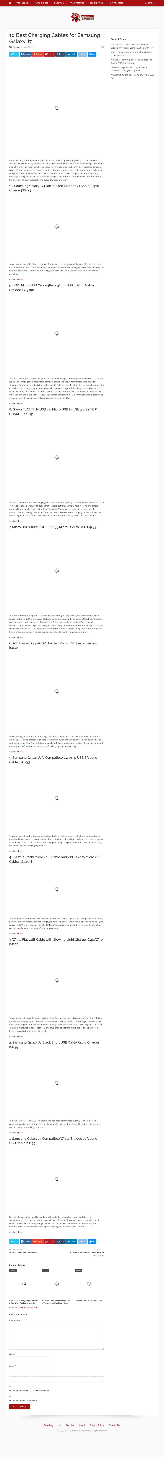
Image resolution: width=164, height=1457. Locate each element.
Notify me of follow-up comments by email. (29, 1390)
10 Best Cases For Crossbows (23, 1252)
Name (13, 1354)
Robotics (59, 3)
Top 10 (13, 1270)
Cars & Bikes (41, 3)
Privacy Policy (97, 1425)
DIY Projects (116, 3)
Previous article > (30, 1307)
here (20, 279)
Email (12, 1366)
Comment (14, 1320)
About (82, 1425)
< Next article (15, 1307)
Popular (70, 1425)
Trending (48, 1425)
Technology (23, 3)
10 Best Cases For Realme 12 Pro (88, 1301)
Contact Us (114, 1425)
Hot (59, 1425)
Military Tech (97, 3)
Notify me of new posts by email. (24, 1400)
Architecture (77, 3)
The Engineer (14, 47)
